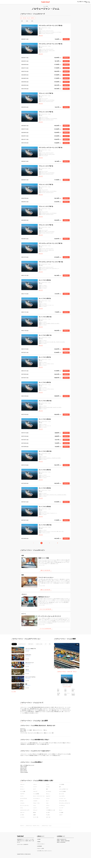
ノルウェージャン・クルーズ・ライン (67, 671)
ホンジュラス (61, 793)
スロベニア (22, 784)
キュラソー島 (35, 817)
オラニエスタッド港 (62, 800)
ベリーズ (34, 786)
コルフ (47, 807)
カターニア (22, 812)
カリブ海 (47, 812)
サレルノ (60, 810)
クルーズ (22, 825)
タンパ (47, 800)
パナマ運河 (61, 812)
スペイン (22, 786)
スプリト (47, 805)
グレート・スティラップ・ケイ (39, 796)
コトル (21, 807)
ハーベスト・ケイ (62, 798)
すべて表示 (14, 691)
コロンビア (35, 791)
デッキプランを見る (67, 686)
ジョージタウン (62, 796)
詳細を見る (66, 39)
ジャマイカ (22, 817)
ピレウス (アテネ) (23, 798)
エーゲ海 (22, 814)
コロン (47, 803)
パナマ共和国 (61, 784)
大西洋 (34, 814)
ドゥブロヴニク (62, 805)
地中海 (34, 812)
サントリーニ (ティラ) (24, 805)
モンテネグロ (48, 791)
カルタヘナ (48, 796)
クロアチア (22, 793)
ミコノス (34, 807)
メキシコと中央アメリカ (63, 789)
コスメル (47, 798)
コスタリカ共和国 (62, 791)
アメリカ (47, 786)
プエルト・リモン (36, 803)
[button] (49, 543)
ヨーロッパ (22, 789)
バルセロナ (35, 800)
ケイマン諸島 (22, 791)
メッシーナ (61, 807)
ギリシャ (47, 793)
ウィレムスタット (36, 798)
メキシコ (34, 784)
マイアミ (22, 796)
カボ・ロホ (48, 817)
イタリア (60, 814)
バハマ (47, 784)
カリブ (34, 789)
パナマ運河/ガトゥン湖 (50, 810)
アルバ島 (47, 814)
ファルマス (22, 803)
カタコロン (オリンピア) (24, 810)
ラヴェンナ (35, 810)
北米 (60, 786)
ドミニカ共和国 (36, 793)
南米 (47, 789)
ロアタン (22, 800)
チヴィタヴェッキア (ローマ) (64, 803)
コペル (34, 805)
